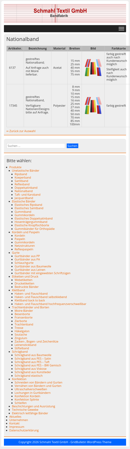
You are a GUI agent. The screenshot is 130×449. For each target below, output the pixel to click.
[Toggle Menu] (121, 28)
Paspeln (20, 239)
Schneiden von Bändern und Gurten (38, 382)
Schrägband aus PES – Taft (32, 362)
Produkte (15, 167)
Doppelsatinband (26, 188)
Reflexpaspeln (24, 249)
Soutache (21, 334)
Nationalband (24, 191)
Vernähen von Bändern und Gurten (38, 386)
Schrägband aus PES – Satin (33, 359)
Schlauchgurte (24, 263)
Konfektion (19, 379)
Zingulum (21, 338)
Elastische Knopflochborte (32, 225)
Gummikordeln (25, 215)
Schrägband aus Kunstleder (33, 372)
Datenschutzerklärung (24, 430)
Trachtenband (24, 324)
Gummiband (23, 212)
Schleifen (21, 403)
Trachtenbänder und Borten (30, 307)
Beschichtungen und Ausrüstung (33, 406)
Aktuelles (15, 417)
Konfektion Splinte (27, 399)
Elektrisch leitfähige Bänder (30, 413)
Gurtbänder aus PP (27, 256)
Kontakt (14, 423)
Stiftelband (22, 348)
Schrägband (20, 352)
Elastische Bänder (23, 201)
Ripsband (21, 174)
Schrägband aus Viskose (31, 369)
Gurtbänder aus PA (27, 259)
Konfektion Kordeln (27, 396)
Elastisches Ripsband (28, 205)
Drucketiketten (24, 283)
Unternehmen (18, 420)
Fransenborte (24, 317)
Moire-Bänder (24, 311)
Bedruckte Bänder (27, 287)
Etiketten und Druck (25, 276)
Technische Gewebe (25, 410)
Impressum (16, 427)
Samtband (21, 181)
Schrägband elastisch (29, 376)
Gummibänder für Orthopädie (35, 229)
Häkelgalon (22, 331)
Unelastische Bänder (25, 171)
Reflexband (22, 184)
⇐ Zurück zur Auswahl (20, 131)
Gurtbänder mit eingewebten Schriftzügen (42, 273)
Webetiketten (23, 280)
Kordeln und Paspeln (26, 232)
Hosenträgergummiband (31, 222)
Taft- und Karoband (27, 195)
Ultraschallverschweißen (31, 389)
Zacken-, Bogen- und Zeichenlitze (36, 341)
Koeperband (23, 177)
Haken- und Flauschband (31, 294)
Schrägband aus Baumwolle (33, 355)
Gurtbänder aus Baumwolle (33, 266)
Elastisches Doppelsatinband (34, 218)
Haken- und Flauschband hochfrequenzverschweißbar (50, 304)
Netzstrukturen (25, 246)
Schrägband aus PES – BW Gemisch (38, 365)
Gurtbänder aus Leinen (30, 270)
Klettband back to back (30, 300)
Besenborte (22, 314)
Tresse (19, 328)
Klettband (18, 290)
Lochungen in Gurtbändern (33, 393)
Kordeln (20, 235)
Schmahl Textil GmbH (54, 442)
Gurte (16, 253)
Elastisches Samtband (29, 208)
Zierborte (21, 321)
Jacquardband (24, 198)
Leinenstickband (25, 345)
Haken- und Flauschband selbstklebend (41, 297)
